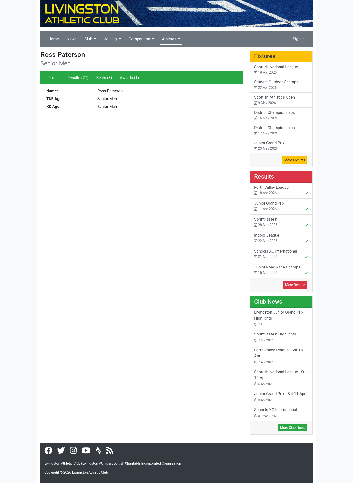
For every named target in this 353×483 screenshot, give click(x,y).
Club (88, 39)
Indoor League (281, 238)
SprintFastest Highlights (275, 337)
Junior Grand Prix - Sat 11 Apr (279, 396)
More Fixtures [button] (294, 160)
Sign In (299, 39)
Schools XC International (281, 254)
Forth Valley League (281, 190)
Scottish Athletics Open (281, 100)
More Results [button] (295, 285)
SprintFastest (281, 222)
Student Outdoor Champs (281, 85)
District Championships (281, 115)
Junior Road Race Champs (281, 270)
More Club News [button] (292, 427)
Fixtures (264, 56)
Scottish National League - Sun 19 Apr (281, 378)
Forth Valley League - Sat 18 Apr (278, 356)
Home (53, 39)
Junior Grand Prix (281, 146)
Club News (268, 301)
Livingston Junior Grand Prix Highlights (278, 318)
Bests (104, 77)
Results (77, 77)
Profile (54, 77)
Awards (129, 77)
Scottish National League (281, 70)
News (71, 39)
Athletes (169, 39)
